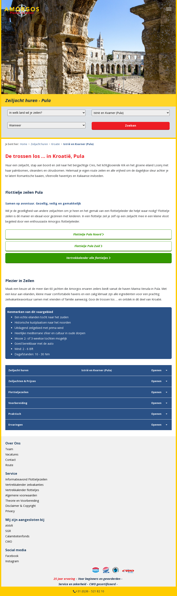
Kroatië (55, 144)
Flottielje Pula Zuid (88, 246)
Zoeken (130, 125)
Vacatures (11, 454)
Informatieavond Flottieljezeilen (26, 479)
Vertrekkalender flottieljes (22, 490)
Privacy (10, 511)
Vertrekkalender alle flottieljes (88, 258)
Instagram (12, 561)
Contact (10, 460)
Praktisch (14, 414)
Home (23, 144)
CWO (8, 541)
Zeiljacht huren (39, 144)
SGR (8, 531)
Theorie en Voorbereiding (22, 501)
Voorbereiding (17, 403)
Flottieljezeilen (18, 392)
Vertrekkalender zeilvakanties (24, 485)
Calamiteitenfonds (17, 536)
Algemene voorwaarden (21, 495)
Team (9, 449)
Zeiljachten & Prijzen (22, 381)
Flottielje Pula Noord (88, 234)
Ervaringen (15, 424)
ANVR (9, 525)
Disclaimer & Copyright (20, 506)
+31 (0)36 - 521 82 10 (90, 591)
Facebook (11, 556)
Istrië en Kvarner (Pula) (78, 144)
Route (9, 465)
